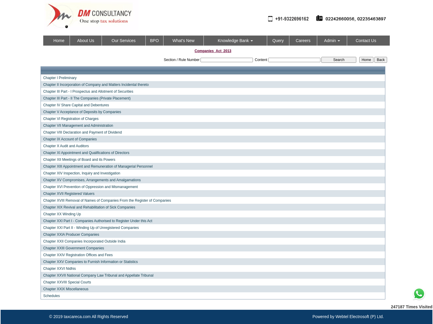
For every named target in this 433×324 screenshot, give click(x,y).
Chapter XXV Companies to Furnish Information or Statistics (90, 262)
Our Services (124, 40)
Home (58, 40)
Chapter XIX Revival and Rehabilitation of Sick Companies (89, 207)
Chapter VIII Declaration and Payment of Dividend (82, 132)
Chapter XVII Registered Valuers (68, 194)
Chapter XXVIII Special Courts (67, 282)
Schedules (51, 296)
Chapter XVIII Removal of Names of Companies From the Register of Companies (107, 200)
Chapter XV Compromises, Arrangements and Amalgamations (92, 180)
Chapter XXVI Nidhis (59, 269)
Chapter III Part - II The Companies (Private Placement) (87, 98)
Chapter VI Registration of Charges (71, 119)
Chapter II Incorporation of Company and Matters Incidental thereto (96, 85)
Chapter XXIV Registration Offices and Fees (78, 255)
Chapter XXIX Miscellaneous (66, 289)
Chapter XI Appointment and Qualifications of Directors (86, 153)
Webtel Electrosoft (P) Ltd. (360, 316)
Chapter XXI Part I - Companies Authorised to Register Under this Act (97, 221)
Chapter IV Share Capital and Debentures (76, 105)
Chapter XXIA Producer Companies (71, 234)
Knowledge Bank (235, 40)
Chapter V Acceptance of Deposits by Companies (82, 112)
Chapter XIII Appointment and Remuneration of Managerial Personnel (98, 166)
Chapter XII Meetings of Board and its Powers (79, 160)
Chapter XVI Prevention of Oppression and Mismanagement (90, 187)
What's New (183, 40)
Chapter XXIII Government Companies (73, 248)
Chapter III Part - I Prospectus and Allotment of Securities (88, 91)
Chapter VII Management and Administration (78, 125)
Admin (332, 40)
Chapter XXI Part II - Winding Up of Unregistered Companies (91, 228)
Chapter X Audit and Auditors (66, 146)
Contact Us (366, 40)
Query (278, 40)
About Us (85, 40)
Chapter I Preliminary (60, 78)
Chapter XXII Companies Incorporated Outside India (84, 241)
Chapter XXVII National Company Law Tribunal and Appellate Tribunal (98, 275)
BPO (154, 40)
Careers (303, 40)
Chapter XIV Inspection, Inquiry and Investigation (81, 173)
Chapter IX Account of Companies (70, 139)
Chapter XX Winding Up (62, 214)
